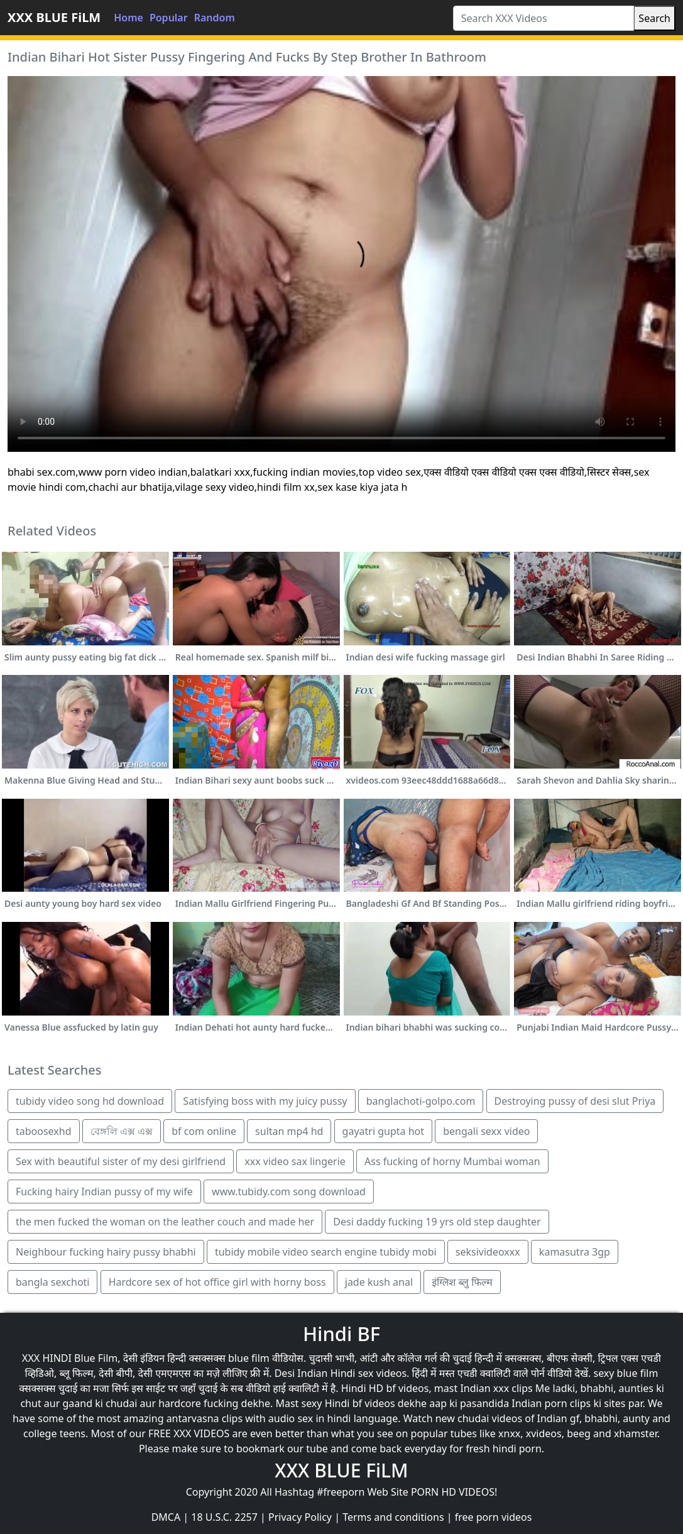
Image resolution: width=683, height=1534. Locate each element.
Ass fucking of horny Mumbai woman (452, 1161)
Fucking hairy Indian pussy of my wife (104, 1191)
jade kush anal (379, 1282)
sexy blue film (625, 1373)
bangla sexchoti (52, 1282)
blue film (249, 1358)
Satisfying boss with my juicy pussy (265, 1101)
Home (128, 18)
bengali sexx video (486, 1131)
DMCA (166, 1517)
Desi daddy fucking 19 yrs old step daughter (436, 1222)
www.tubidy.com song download (289, 1191)
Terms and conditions (393, 1517)
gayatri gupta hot (383, 1131)
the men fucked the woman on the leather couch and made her (165, 1222)
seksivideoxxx (488, 1252)
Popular (169, 18)
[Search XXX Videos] (544, 18)
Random (214, 18)
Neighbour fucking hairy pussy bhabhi (106, 1252)
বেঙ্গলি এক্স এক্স (121, 1131)
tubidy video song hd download (90, 1101)
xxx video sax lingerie (295, 1161)
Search (654, 18)
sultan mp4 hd (289, 1131)
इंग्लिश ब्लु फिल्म (462, 1282)
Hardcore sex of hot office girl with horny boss (217, 1282)
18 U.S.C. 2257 (224, 1517)
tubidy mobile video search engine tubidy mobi (326, 1252)
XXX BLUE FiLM (54, 17)
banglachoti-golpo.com (421, 1101)
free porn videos (493, 1517)
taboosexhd (44, 1131)
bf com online (204, 1131)
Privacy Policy (300, 1517)
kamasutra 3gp (574, 1252)
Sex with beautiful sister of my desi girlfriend (121, 1161)
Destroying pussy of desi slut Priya (575, 1101)
